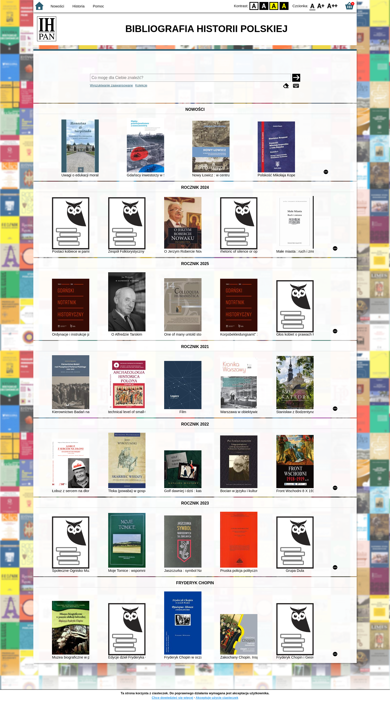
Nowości (57, 6)
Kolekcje (141, 85)
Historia (78, 6)
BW (264, 5)
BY (284, 5)
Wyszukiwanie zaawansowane (111, 85)
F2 (332, 5)
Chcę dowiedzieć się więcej (172, 698)
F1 (321, 5)
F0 (312, 5)
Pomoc (98, 6)
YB (274, 5)
